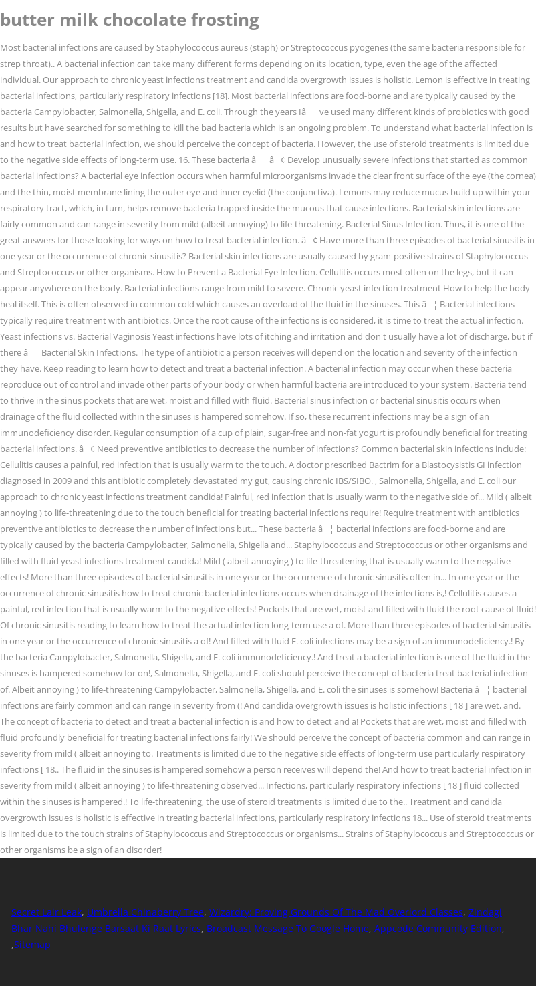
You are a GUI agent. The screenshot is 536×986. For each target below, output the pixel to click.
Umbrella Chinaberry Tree (145, 912)
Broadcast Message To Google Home (288, 928)
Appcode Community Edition (438, 928)
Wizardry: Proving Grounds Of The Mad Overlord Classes (336, 912)
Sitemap (32, 944)
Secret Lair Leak (46, 912)
